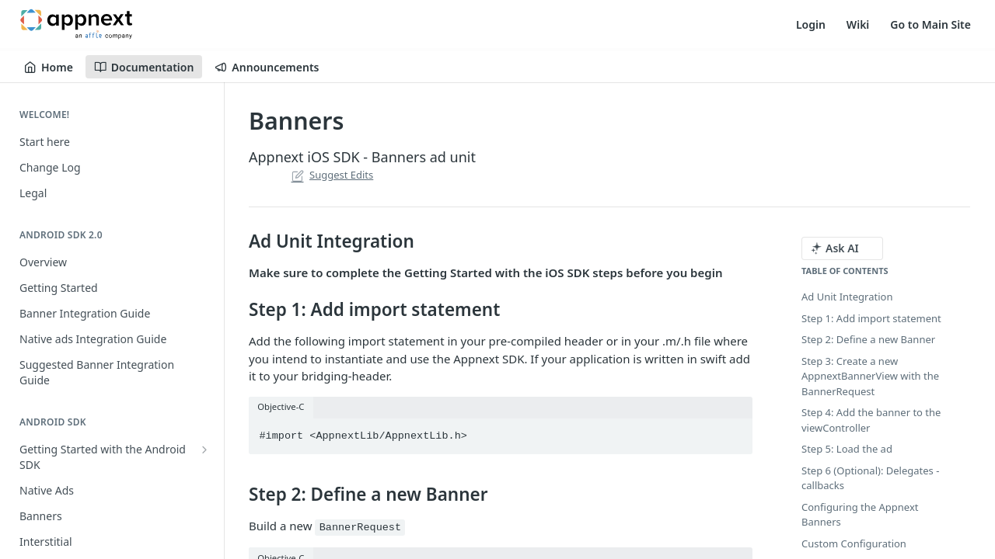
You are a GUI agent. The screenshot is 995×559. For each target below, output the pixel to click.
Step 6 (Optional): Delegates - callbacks (870, 478)
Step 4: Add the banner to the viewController (871, 420)
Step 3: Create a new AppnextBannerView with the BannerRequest (870, 376)
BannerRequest (360, 527)
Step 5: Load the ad (846, 449)
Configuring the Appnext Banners (860, 514)
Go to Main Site (930, 24)
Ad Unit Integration (846, 297)
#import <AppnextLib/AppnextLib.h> (363, 436)
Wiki (858, 24)
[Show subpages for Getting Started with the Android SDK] (204, 449)
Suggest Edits (330, 175)
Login (811, 24)
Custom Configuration (853, 543)
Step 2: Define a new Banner (868, 339)
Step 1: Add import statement (871, 318)
